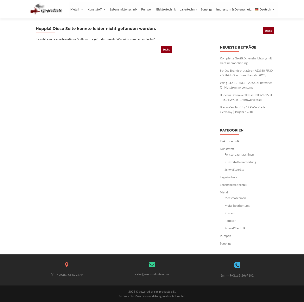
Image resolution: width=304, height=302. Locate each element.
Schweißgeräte (234, 169)
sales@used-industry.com (152, 274)
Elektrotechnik (166, 9)
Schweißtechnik (235, 228)
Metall (78, 9)
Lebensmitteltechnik (123, 9)
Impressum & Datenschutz (233, 9)
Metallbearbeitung (237, 205)
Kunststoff (98, 9)
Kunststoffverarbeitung (240, 162)
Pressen (230, 213)
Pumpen (146, 9)
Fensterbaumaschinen (239, 154)
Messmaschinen (235, 198)
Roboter (230, 220)
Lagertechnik (188, 9)
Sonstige (206, 9)
